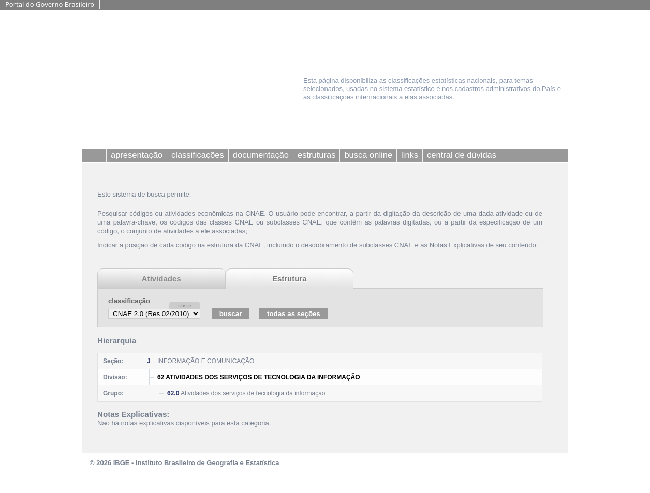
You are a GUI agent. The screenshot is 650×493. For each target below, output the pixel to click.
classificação (129, 301)
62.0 (173, 393)
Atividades (161, 278)
